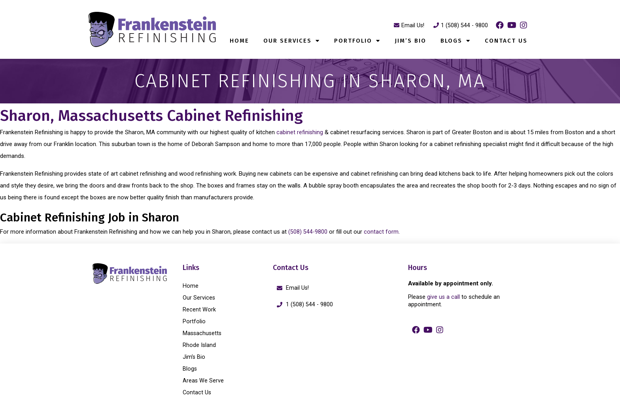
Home (239, 40)
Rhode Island (199, 345)
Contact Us (506, 40)
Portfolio (357, 41)
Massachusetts (203, 333)
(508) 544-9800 (308, 231)
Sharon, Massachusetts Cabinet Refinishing (186, 114)
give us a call (443, 296)
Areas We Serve (203, 380)
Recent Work (199, 309)
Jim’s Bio (410, 40)
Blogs (455, 41)
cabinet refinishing (299, 132)
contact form (381, 231)
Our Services (291, 41)
